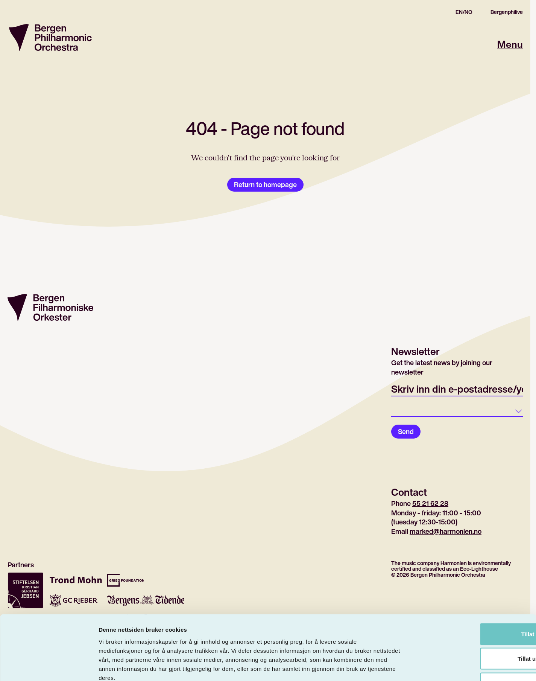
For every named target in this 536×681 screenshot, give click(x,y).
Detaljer (400, 666)
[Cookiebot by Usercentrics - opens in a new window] (49, 666)
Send (406, 431)
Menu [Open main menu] (510, 44)
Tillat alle (473, 582)
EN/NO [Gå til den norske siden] (464, 12)
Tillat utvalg (473, 607)
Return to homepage (265, 184)
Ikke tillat (473, 631)
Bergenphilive (506, 12)
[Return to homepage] (50, 37)
